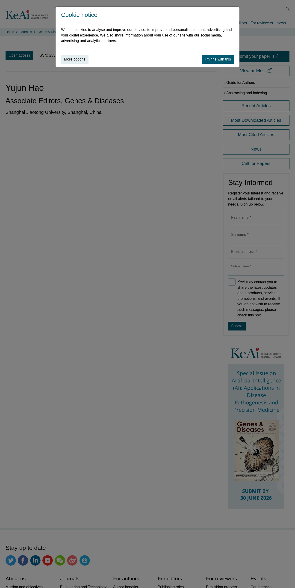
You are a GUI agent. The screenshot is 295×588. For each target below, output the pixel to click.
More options (75, 59)
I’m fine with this (218, 59)
